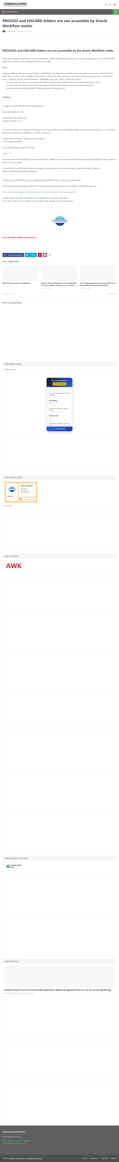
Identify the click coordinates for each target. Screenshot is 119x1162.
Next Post (111, 294)
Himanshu (12, 31)
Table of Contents (10, 369)
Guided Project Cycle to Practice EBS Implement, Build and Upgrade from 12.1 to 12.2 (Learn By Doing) (57, 989)
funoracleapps (11, 993)
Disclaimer (94, 1158)
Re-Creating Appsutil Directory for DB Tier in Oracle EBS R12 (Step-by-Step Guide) (98, 284)
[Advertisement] (31, 42)
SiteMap (104, 1158)
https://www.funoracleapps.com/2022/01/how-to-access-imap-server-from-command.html (39, 192)
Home (84, 1158)
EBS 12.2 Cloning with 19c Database (16, 283)
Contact (114, 1158)
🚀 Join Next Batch (59, 428)
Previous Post (9, 294)
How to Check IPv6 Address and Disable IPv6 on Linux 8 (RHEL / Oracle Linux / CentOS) (58, 284)
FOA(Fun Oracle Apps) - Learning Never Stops (25, 1158)
